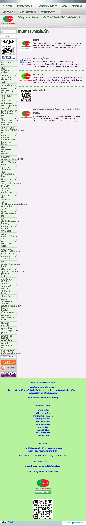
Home (36, 40)
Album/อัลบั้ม (39, 91)
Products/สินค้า (41, 59)
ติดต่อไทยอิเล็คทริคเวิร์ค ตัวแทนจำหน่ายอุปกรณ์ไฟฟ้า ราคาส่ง (56, 111)
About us (38, 75)
